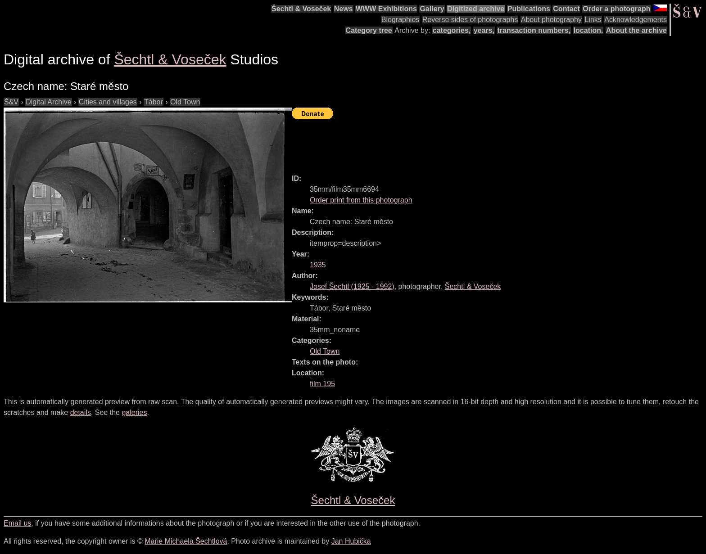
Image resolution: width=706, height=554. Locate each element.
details (80, 412)
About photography (551, 19)
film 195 (322, 383)
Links (592, 19)
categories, (452, 30)
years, (484, 30)
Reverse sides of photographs (470, 19)
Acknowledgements (635, 19)
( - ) (352, 286)
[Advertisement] (456, 142)
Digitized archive (475, 9)
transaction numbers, (533, 30)
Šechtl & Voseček (301, 9)
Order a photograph (616, 9)
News (343, 9)
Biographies (400, 19)
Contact (566, 9)
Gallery (432, 9)
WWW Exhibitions (386, 9)
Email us (17, 523)
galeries (134, 412)
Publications (528, 9)
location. (588, 30)
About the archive (636, 30)
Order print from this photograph (361, 200)
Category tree (369, 30)
